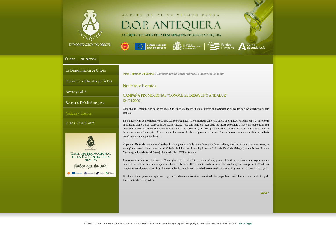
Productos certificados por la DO (89, 81)
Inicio (126, 73)
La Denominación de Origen (86, 70)
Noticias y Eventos (79, 113)
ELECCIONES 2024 (80, 123)
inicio (72, 59)
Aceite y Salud (76, 92)
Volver (264, 193)
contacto (91, 59)
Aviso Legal (245, 223)
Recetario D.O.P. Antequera (85, 102)
